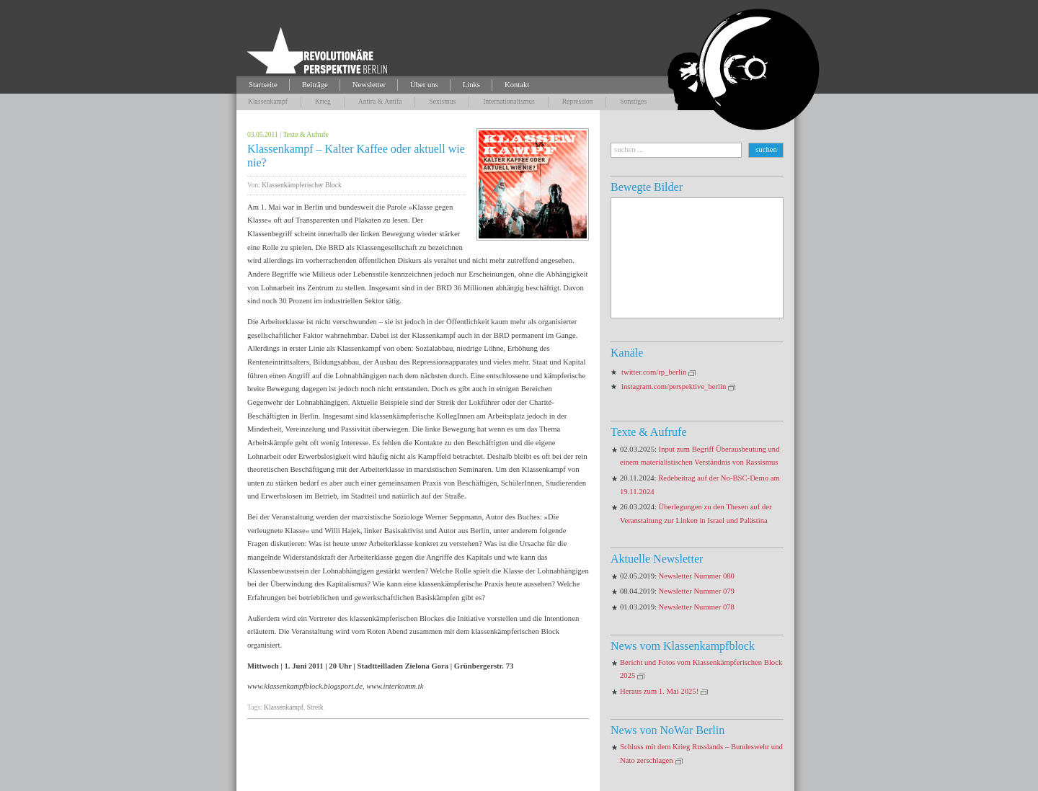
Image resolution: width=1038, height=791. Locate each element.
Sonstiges (633, 101)
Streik (315, 707)
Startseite (263, 85)
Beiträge (315, 85)
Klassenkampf (268, 101)
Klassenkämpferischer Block (302, 185)
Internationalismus (508, 101)
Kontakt (517, 85)
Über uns (424, 85)
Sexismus (442, 101)
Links (471, 85)
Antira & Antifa (380, 101)
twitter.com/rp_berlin (653, 372)
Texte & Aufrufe (305, 134)
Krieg (323, 101)
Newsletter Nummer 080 (697, 576)
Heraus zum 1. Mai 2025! (659, 691)
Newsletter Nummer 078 (697, 607)
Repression (577, 101)
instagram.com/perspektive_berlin (673, 386)
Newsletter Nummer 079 (697, 591)
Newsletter (369, 85)
